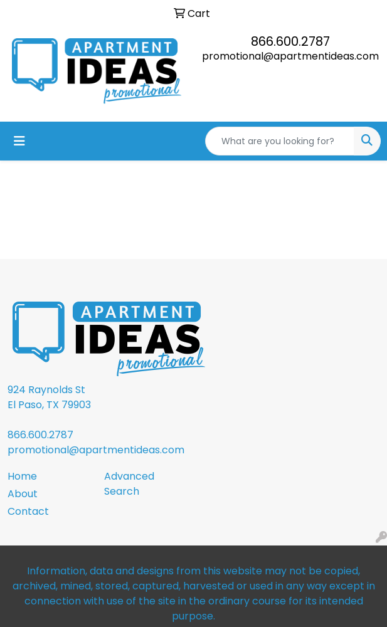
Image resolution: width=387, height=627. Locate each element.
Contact (28, 511)
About (23, 494)
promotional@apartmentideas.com (290, 56)
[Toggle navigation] (19, 141)
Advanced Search (129, 483)
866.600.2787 (290, 41)
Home (22, 476)
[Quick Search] (279, 141)
